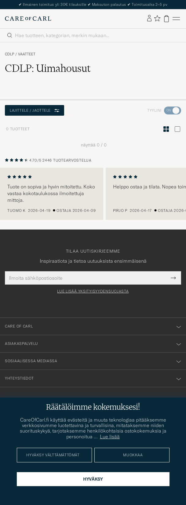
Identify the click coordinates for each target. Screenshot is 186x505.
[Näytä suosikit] (157, 18)
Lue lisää (110, 436)
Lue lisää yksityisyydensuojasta (93, 291)
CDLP (9, 54)
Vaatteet (26, 54)
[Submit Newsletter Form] (173, 278)
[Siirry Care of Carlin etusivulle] (28, 18)
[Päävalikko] (176, 19)
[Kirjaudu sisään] (149, 18)
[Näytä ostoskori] (166, 19)
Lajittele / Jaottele (34, 110)
